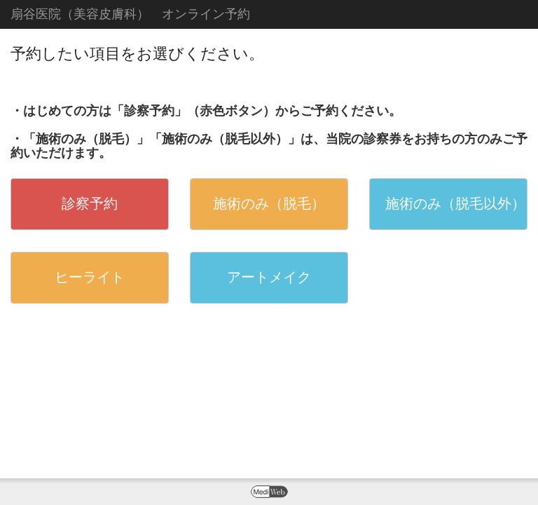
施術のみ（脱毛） (269, 203)
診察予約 (90, 203)
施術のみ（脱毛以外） (455, 203)
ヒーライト (90, 277)
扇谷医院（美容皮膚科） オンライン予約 (130, 14)
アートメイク (269, 277)
